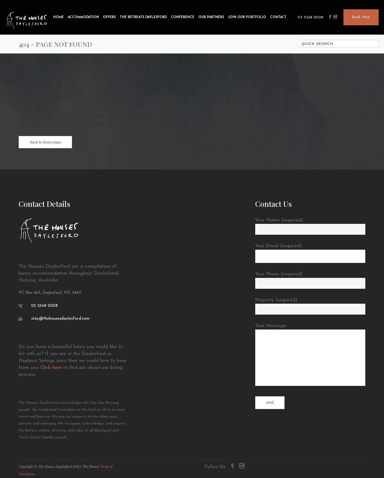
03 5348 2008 (310, 17)
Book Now (361, 17)
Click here (51, 367)
